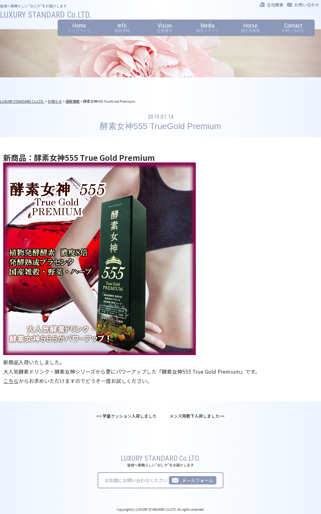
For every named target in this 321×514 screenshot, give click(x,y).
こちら (11, 381)
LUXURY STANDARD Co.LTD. (46, 15)
